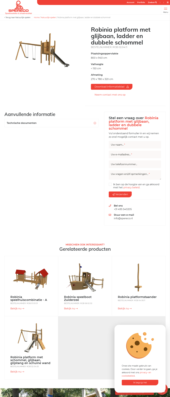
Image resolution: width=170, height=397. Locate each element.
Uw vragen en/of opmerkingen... (130, 174)
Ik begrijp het (140, 382)
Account (130, 2)
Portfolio (141, 2)
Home (36, 17)
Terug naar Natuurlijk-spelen (17, 17)
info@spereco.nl (123, 218)
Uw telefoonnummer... (124, 164)
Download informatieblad (112, 86)
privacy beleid (131, 187)
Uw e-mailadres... (121, 154)
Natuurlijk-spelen (48, 17)
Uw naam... (118, 145)
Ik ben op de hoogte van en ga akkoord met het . (136, 186)
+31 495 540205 (123, 209)
